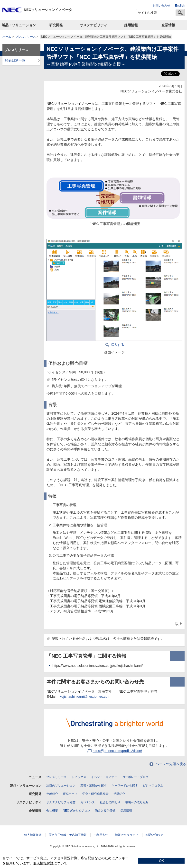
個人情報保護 (33, 835)
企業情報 (168, 25)
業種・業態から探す (93, 785)
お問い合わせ (161, 5)
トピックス (79, 777)
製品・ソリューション (19, 25)
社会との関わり (110, 802)
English (180, 5)
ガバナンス (87, 802)
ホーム (6, 36)
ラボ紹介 (52, 793)
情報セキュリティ (126, 835)
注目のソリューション (60, 785)
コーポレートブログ (135, 777)
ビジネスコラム (153, 785)
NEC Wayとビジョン (76, 810)
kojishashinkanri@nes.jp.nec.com (85, 696)
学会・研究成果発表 (95, 793)
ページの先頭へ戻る (171, 764)
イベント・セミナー (104, 777)
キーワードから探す (125, 785)
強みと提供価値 (105, 810)
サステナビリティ (93, 25)
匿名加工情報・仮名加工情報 (68, 835)
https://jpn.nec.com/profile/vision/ (114, 751)
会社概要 (52, 810)
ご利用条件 (101, 835)
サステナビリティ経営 (60, 802)
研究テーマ (70, 793)
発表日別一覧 (15, 60)
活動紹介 (119, 793)
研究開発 (56, 25)
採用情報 (131, 25)
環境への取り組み (137, 802)
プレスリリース (25, 36)
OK (161, 861)
